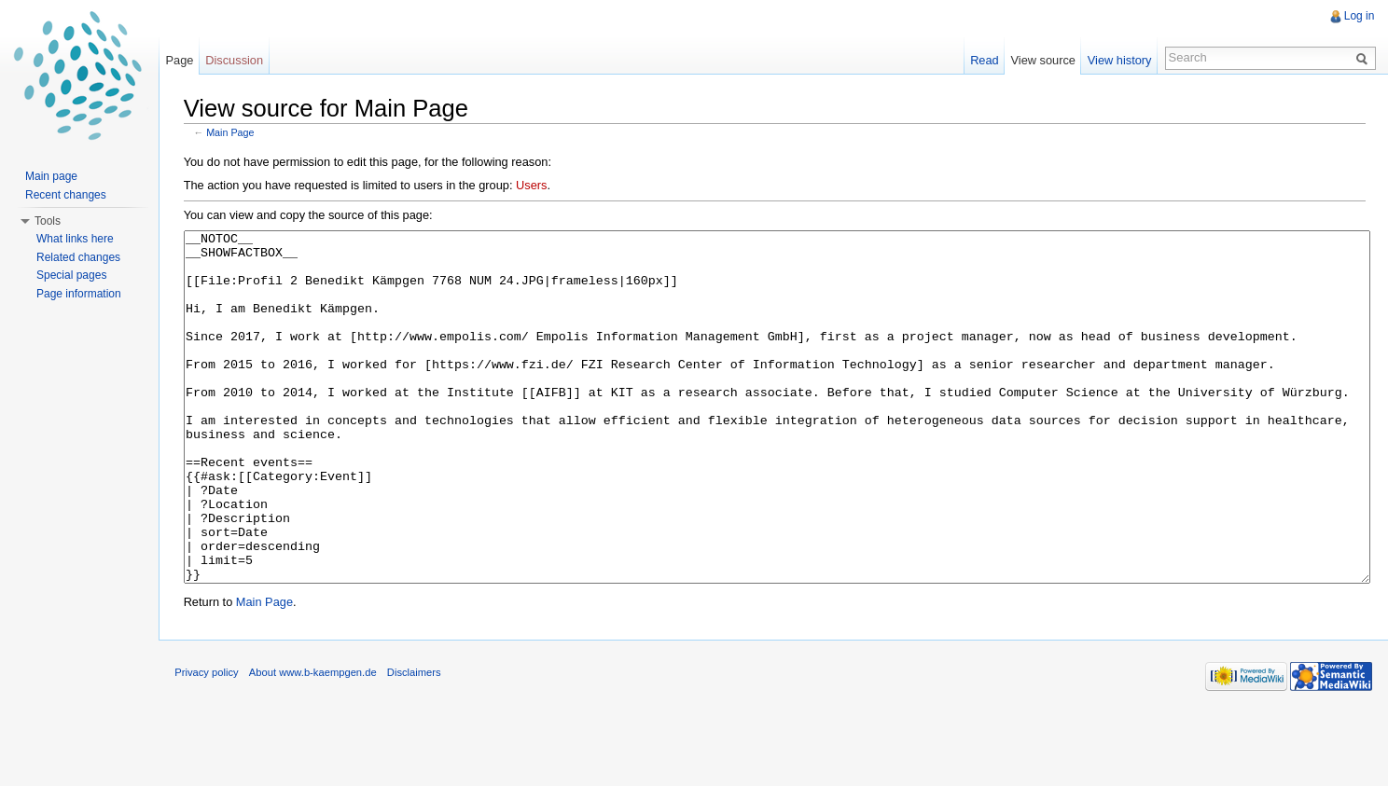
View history (1117, 60)
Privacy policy (214, 743)
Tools (48, 221)
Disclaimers (423, 743)
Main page (51, 176)
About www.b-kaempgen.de (321, 743)
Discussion (240, 60)
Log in (1357, 15)
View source (1040, 60)
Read (981, 60)
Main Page (234, 130)
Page (185, 60)
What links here (75, 238)
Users (535, 184)
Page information (78, 293)
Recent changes (65, 194)
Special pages (71, 275)
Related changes (78, 257)
